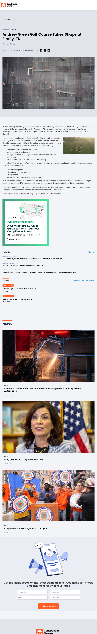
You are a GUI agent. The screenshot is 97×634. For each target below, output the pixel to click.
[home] (9, 5)
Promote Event (88, 281)
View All (91, 252)
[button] (94, 4)
